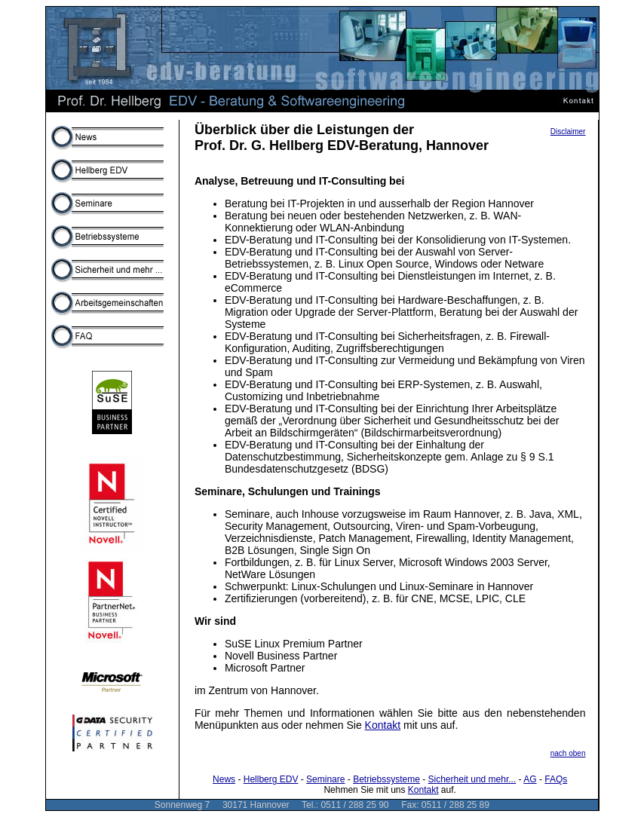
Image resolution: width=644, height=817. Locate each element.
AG (529, 779)
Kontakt (382, 725)
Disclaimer (568, 131)
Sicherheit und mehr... (472, 779)
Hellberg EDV (271, 779)
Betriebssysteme (386, 779)
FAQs (555, 779)
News (224, 779)
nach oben (568, 753)
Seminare (325, 779)
